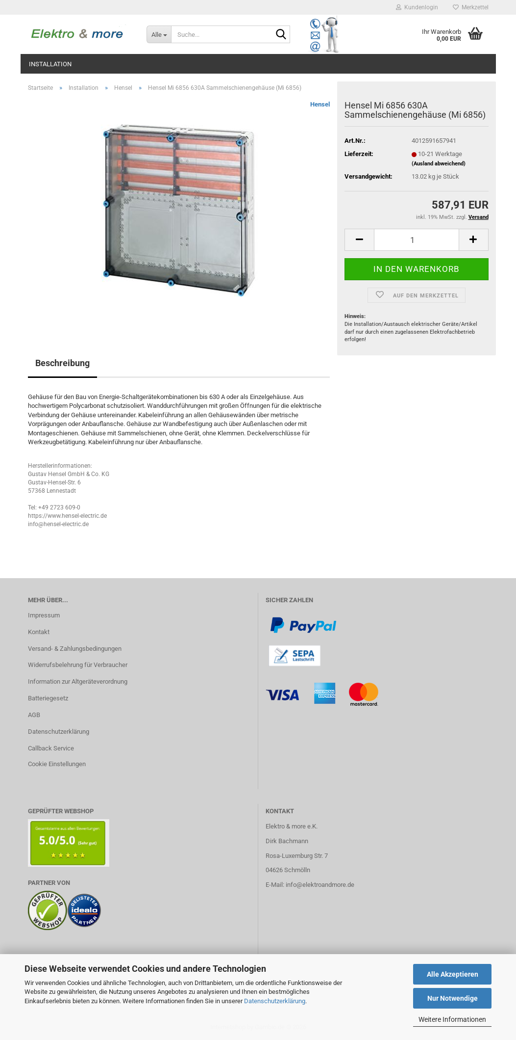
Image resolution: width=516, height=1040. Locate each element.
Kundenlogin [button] (417, 7)
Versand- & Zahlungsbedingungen (75, 648)
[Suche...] (159, 34)
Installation (50, 64)
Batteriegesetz (48, 698)
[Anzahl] (416, 240)
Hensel (320, 104)
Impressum (44, 615)
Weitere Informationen (452, 1019)
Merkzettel (471, 7)
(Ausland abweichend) (439, 163)
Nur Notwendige (452, 998)
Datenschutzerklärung (274, 1001)
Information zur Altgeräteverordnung (77, 681)
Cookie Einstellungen (57, 764)
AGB (34, 715)
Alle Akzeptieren (452, 974)
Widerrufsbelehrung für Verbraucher (77, 664)
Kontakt (38, 632)
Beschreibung (62, 363)
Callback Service (51, 748)
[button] (359, 240)
